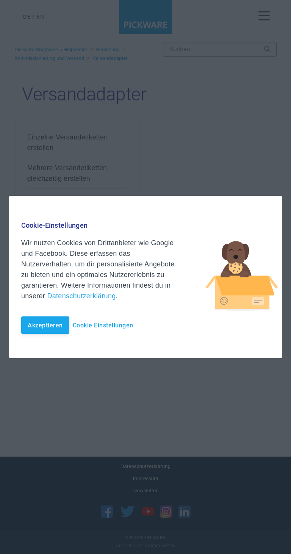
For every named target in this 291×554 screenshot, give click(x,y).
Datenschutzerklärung (81, 296)
